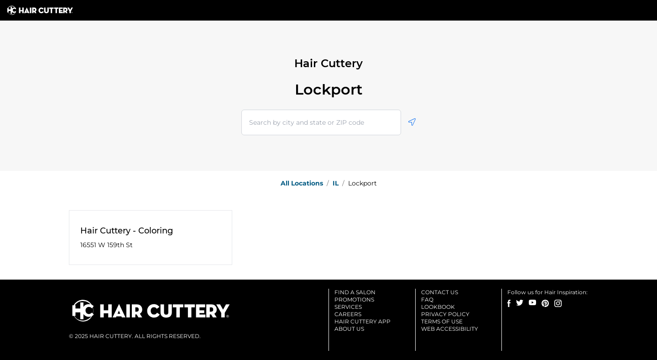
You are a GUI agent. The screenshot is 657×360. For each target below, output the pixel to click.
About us (349, 328)
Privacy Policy (445, 314)
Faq (427, 299)
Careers (347, 314)
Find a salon (354, 292)
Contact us (439, 292)
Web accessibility (449, 328)
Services (348, 306)
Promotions (354, 299)
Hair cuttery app (362, 321)
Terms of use (442, 321)
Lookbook (438, 306)
